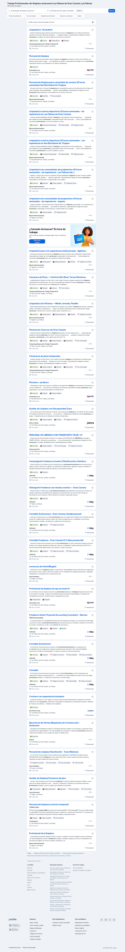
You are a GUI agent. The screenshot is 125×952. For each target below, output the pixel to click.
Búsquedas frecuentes (35, 861)
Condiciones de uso (15, 947)
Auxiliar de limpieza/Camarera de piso (47, 778)
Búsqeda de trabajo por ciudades (82, 870)
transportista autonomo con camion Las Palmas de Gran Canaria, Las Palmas (60, 878)
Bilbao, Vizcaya (31, 889)
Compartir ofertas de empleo (61, 922)
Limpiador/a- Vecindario (41, 29)
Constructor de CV (81, 931)
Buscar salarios (79, 928)
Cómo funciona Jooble (36, 925)
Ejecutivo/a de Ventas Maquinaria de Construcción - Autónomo (54, 724)
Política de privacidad (29, 947)
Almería (29, 882)
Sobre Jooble (34, 922)
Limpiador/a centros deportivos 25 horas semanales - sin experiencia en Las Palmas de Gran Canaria (56, 112)
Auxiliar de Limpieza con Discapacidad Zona (50, 408)
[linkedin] (114, 920)
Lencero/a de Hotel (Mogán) (42, 566)
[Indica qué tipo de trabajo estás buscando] (26, 10)
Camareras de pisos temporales (44, 356)
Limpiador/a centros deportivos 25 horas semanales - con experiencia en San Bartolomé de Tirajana (57, 141)
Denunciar (89, 48)
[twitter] (110, 920)
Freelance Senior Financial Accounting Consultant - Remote (58, 615)
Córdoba (29, 880)
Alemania (29, 868)
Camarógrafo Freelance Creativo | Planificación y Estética (57, 461)
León (28, 885)
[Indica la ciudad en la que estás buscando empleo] (65, 10)
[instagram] (105, 920)
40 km (80, 11)
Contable (33, 670)
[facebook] (101, 920)
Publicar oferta (56, 925)
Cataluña (29, 870)
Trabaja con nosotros (36, 934)
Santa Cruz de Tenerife (33, 877)
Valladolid (29, 875)
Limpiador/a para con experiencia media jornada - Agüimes (57, 251)
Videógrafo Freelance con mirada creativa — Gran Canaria (57, 487)
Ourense (29, 887)
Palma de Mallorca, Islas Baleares (36, 873)
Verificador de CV (80, 934)
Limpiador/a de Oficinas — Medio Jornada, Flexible (53, 303)
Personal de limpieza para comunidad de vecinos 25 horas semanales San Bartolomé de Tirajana (57, 83)
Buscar (111, 11)
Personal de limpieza (39, 56)
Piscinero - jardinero (39, 382)
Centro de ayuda (35, 936)
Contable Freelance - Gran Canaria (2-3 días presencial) (56, 540)
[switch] (93, 22)
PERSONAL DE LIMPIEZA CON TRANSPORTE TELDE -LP (55, 435)
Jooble (114, 948)
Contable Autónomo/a (40, 644)
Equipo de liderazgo (35, 928)
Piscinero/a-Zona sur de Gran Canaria (47, 330)
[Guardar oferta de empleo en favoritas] (92, 30)
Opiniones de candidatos (82, 925)
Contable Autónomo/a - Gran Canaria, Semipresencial (55, 514)
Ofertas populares (78, 868)
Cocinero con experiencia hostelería (46, 696)
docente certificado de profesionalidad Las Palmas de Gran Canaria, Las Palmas (61, 883)
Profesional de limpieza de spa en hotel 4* (49, 588)
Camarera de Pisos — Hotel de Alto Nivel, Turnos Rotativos (57, 277)
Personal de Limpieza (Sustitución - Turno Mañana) (53, 752)
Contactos (33, 931)
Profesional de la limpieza (41, 833)
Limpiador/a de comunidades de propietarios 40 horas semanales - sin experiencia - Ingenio (55, 200)
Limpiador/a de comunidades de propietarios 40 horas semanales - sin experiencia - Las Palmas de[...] (55, 171)
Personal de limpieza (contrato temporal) (49, 804)
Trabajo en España (35, 939)
